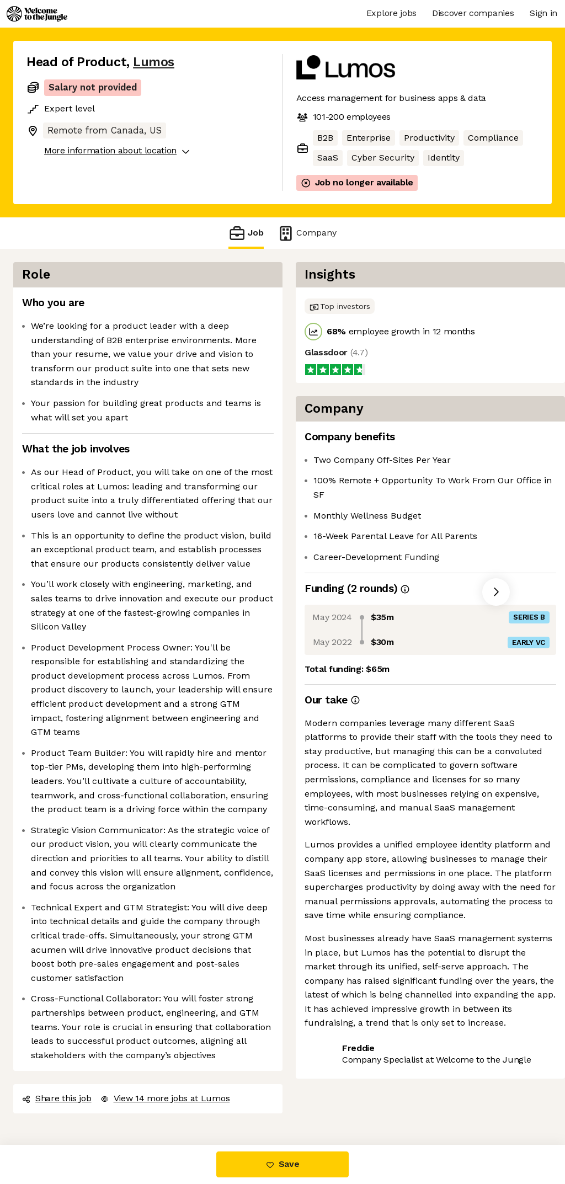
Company (307, 233)
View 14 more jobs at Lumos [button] (165, 1098)
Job (246, 233)
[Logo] (37, 14)
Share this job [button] (57, 1098)
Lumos (153, 62)
